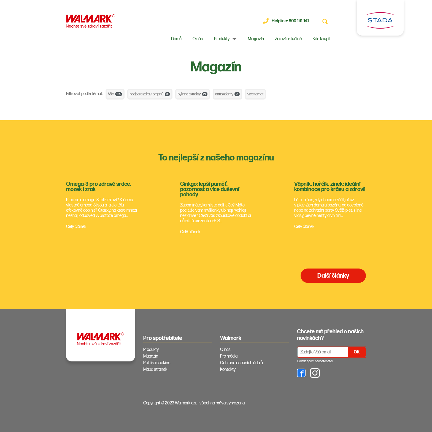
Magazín (256, 39)
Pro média (228, 356)
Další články (333, 276)
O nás (198, 39)
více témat (255, 94)
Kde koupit (322, 39)
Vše (115, 94)
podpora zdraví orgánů (150, 94)
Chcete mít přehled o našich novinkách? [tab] (330, 335)
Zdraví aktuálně (288, 39)
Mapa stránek (155, 369)
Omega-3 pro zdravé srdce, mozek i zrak (98, 187)
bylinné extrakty (192, 94)
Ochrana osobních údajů (241, 363)
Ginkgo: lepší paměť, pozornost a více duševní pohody (209, 189)
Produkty (221, 39)
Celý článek (76, 226)
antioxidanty (227, 94)
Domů (176, 39)
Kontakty (228, 369)
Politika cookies (156, 363)
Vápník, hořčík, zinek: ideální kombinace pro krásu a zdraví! (329, 187)
